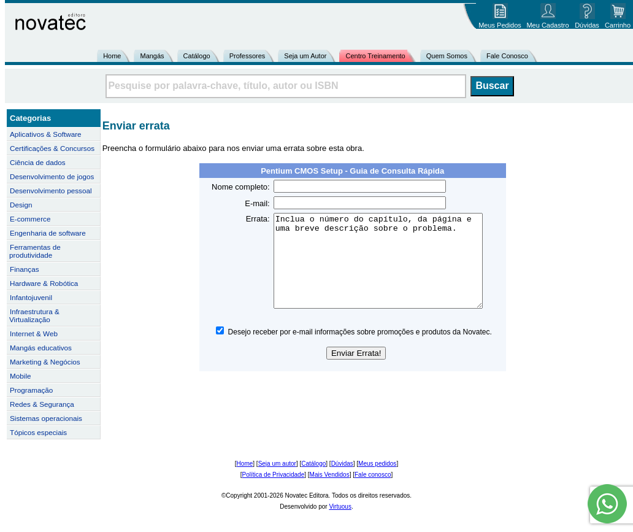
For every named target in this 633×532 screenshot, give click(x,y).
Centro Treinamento (375, 56)
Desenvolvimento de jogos (52, 176)
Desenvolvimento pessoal (51, 191)
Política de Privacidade (273, 474)
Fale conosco (373, 474)
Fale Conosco (507, 56)
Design (21, 205)
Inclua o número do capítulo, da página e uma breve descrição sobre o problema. (387, 270)
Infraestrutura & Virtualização (34, 315)
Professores (247, 56)
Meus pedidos (377, 463)
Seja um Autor (305, 56)
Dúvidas (342, 463)
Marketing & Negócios (45, 362)
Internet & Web (34, 333)
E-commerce (30, 219)
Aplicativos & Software (46, 134)
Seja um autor (277, 463)
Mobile (20, 376)
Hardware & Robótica (44, 283)
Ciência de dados (38, 162)
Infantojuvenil (31, 297)
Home (112, 56)
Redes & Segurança (42, 404)
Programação (31, 390)
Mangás (152, 56)
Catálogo (196, 56)
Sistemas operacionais (46, 418)
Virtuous (340, 506)
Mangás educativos (41, 348)
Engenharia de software (48, 233)
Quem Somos (446, 56)
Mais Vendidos (330, 474)
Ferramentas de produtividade (35, 251)
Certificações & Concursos (52, 148)
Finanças (24, 269)
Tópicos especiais (38, 432)
